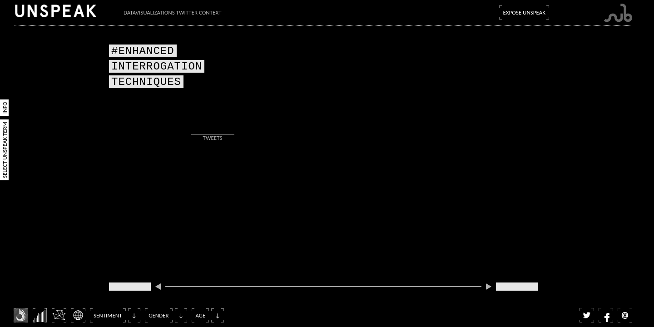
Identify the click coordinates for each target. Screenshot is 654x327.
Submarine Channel (618, 13)
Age (200, 315)
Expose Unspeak (524, 12)
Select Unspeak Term (4, 150)
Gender (158, 315)
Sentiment (108, 315)
